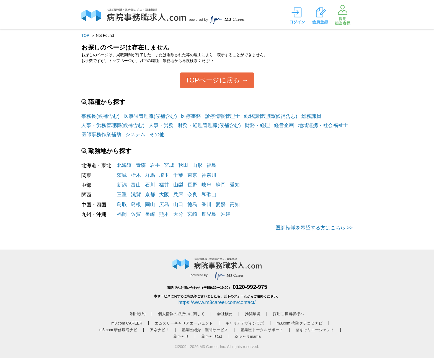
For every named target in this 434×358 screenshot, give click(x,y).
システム (135, 134)
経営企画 (284, 125)
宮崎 (192, 214)
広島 (164, 204)
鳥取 (122, 204)
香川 (206, 204)
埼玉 (164, 175)
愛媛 (221, 204)
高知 (235, 204)
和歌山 (209, 194)
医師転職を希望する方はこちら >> (314, 227)
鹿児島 (209, 214)
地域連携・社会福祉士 (323, 125)
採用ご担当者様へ (288, 314)
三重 (122, 194)
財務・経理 (257, 125)
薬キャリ (181, 336)
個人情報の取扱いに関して (181, 314)
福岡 (122, 214)
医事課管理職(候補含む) (150, 116)
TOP (85, 35)
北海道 (124, 165)
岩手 (155, 165)
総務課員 (311, 116)
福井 (164, 185)
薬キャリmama (247, 336)
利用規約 (138, 314)
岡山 (150, 204)
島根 (136, 204)
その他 (156, 134)
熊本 (164, 214)
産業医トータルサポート (262, 330)
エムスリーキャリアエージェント (184, 323)
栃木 (136, 175)
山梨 (178, 185)
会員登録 (320, 15)
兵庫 (178, 194)
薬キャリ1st (211, 336)
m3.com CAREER (126, 323)
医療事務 (191, 116)
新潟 (122, 185)
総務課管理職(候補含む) (270, 116)
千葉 (178, 175)
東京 (192, 175)
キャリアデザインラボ (244, 323)
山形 (197, 165)
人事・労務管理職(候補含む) (112, 125)
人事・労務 (161, 125)
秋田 (183, 165)
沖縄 (226, 214)
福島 (211, 165)
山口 (178, 204)
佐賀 (136, 214)
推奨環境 (252, 314)
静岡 (221, 185)
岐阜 (206, 185)
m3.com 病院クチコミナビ (299, 323)
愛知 (235, 185)
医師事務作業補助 (101, 134)
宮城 (169, 165)
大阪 (164, 194)
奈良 (192, 194)
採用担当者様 (343, 15)
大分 (178, 214)
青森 (141, 165)
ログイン (297, 15)
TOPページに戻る (212, 80)
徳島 (192, 204)
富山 (136, 185)
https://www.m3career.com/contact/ (216, 302)
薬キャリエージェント (315, 330)
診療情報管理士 (222, 116)
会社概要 (224, 314)
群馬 (150, 175)
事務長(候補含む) (100, 116)
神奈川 (209, 175)
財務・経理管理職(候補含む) (209, 125)
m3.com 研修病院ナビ (118, 330)
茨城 (122, 175)
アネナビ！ (159, 330)
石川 (150, 185)
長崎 (150, 214)
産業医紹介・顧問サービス (205, 330)
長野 (192, 185)
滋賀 (136, 194)
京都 (150, 194)
